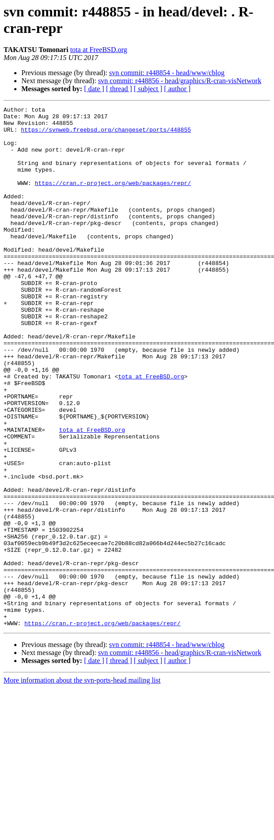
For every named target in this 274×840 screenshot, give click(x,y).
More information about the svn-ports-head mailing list (82, 784)
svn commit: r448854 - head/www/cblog (167, 72)
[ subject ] (148, 88)
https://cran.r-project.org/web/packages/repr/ (113, 199)
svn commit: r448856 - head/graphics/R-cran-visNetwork (179, 80)
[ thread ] (119, 88)
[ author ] (177, 88)
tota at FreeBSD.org (98, 49)
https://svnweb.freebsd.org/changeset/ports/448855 (106, 135)
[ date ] (94, 88)
